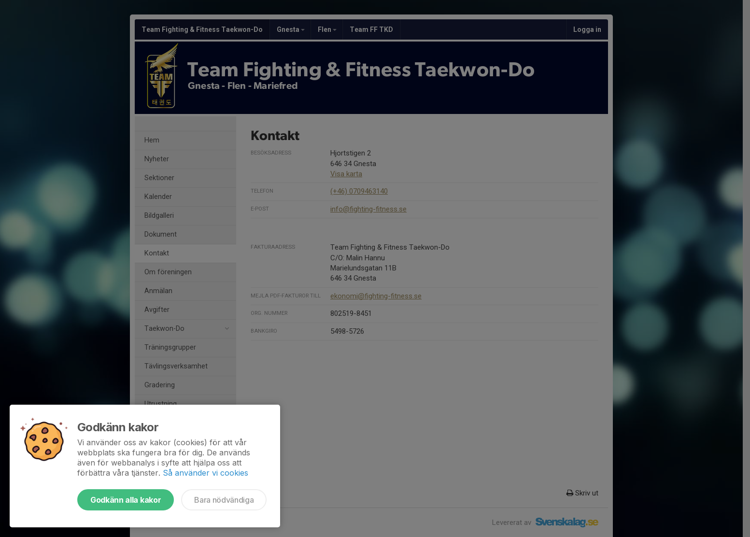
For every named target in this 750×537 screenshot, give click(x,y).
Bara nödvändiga (224, 500)
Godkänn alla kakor (125, 500)
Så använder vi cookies (205, 473)
